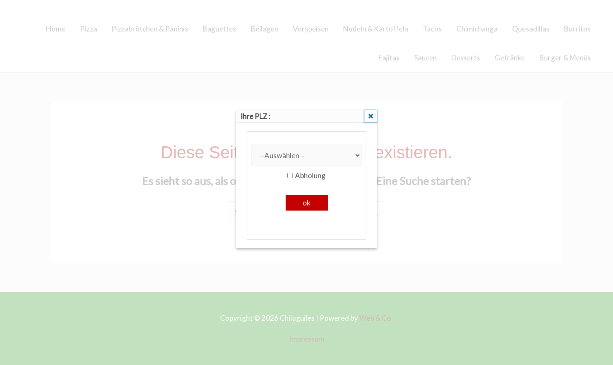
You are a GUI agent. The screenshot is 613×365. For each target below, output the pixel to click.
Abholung (306, 175)
